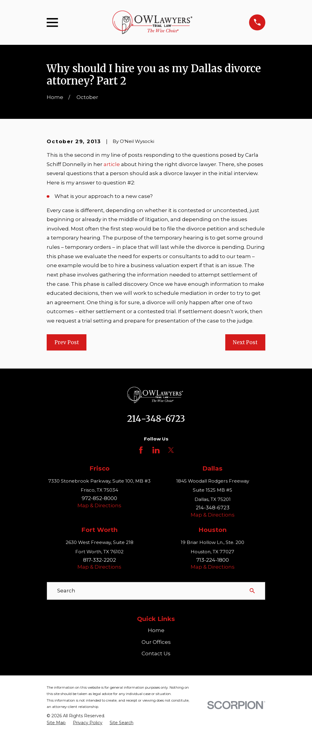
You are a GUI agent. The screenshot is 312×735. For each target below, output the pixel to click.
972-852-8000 (99, 498)
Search (66, 591)
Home (156, 630)
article (112, 164)
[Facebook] (141, 450)
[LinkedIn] (156, 450)
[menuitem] (56, 723)
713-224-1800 (212, 560)
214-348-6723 (156, 418)
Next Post (245, 342)
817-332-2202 (99, 560)
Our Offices (156, 642)
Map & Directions (99, 505)
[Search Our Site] (252, 590)
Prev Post (67, 342)
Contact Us (156, 653)
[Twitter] (171, 450)
